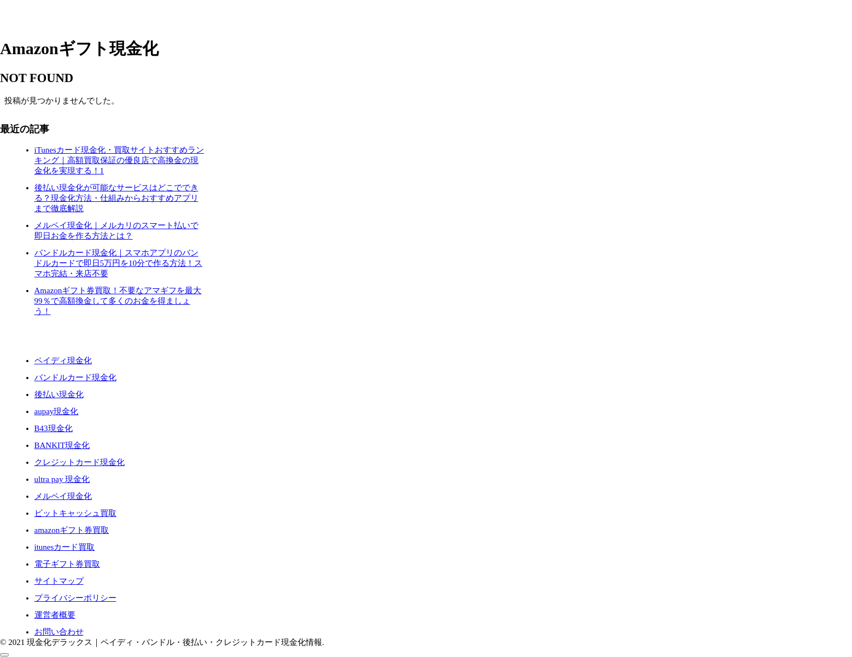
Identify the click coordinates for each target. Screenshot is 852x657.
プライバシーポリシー (75, 598)
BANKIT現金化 (62, 445)
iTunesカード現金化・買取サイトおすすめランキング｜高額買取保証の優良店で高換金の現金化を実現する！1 (119, 160)
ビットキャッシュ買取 (75, 513)
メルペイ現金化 (63, 496)
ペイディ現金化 (63, 360)
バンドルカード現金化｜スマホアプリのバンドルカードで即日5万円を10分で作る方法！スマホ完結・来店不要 (118, 263)
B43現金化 (53, 428)
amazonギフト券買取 (71, 530)
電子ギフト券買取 (67, 564)
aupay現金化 (56, 411)
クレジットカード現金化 (79, 462)
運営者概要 (54, 615)
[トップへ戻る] (4, 654)
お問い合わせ (59, 631)
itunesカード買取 (64, 547)
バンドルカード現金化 (75, 377)
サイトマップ (59, 581)
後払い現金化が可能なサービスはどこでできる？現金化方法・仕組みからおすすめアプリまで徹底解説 (116, 198)
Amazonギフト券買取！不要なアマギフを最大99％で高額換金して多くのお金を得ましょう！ (118, 301)
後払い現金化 (59, 394)
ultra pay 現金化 (62, 479)
